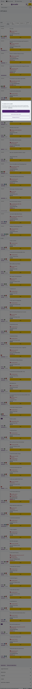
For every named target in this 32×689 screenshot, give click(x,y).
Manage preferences (16, 117)
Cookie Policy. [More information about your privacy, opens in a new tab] (10, 107)
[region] (16, 111)
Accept (16, 111)
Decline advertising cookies (16, 114)
